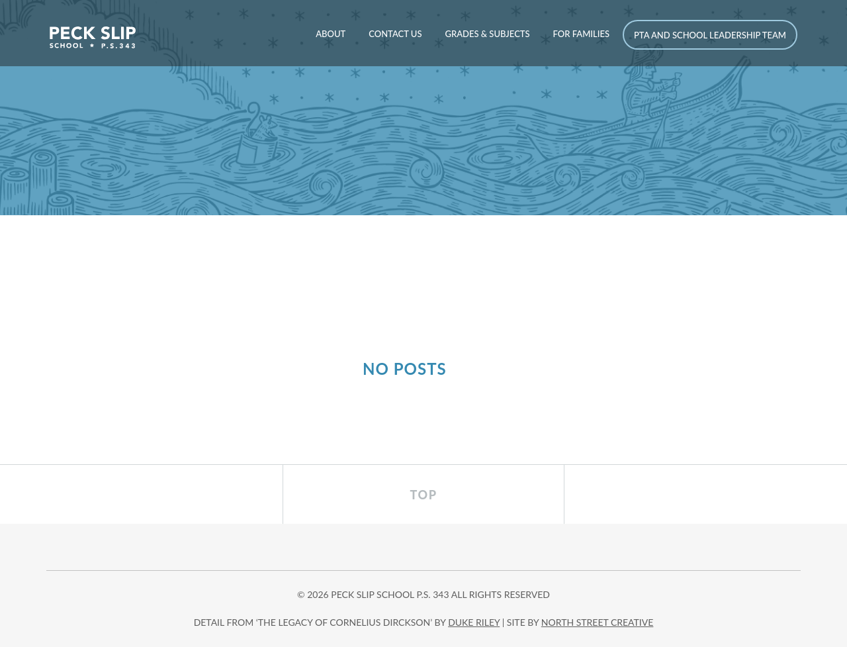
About (330, 33)
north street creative (597, 622)
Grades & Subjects (487, 33)
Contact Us (395, 33)
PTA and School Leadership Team (710, 35)
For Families (581, 33)
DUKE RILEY (474, 622)
